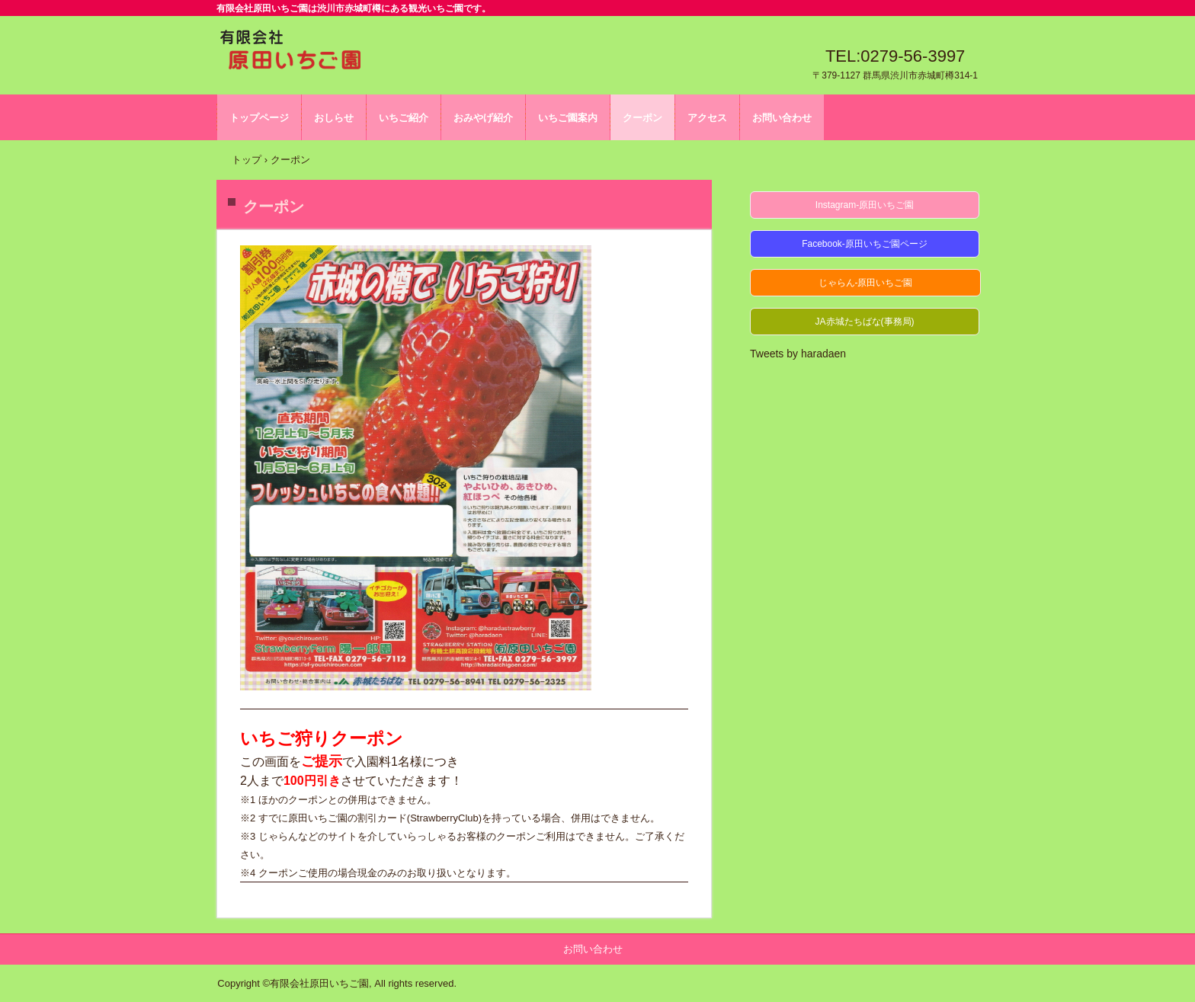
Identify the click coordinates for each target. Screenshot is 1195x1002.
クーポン (642, 117)
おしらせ (334, 117)
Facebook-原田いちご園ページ (864, 243)
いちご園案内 (568, 117)
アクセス (707, 117)
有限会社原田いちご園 (291, 53)
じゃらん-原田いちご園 (866, 282)
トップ (246, 159)
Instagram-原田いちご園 (864, 205)
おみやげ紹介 (483, 117)
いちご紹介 (403, 117)
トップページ (259, 117)
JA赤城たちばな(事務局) (865, 321)
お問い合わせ (782, 117)
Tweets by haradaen (798, 353)
